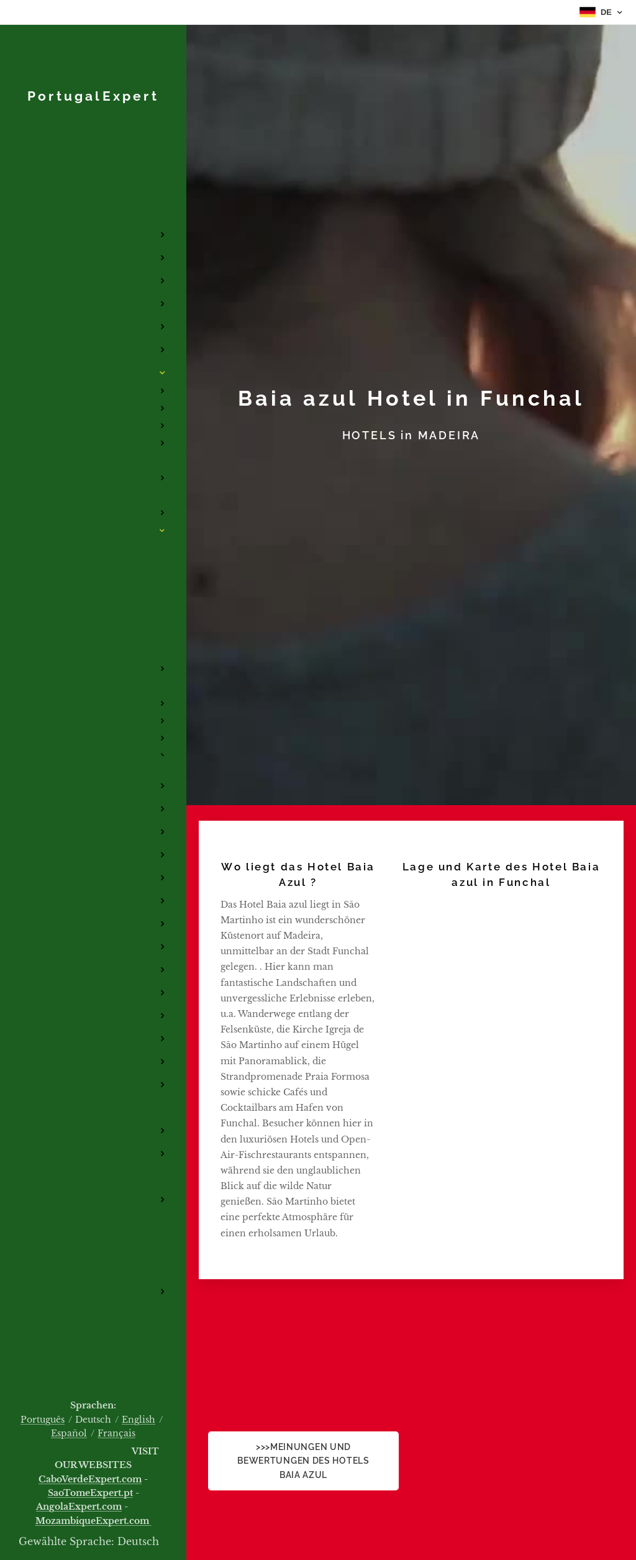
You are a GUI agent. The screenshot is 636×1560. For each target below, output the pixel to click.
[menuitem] (93, 152)
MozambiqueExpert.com (93, 1520)
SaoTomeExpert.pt (90, 1492)
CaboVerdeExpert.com (90, 1479)
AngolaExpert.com (79, 1506)
